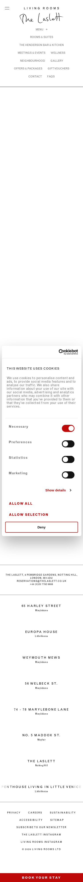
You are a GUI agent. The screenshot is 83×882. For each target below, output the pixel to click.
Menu (7, 7)
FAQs (51, 76)
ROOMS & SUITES (41, 37)
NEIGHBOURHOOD (32, 60)
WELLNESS (58, 52)
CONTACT (35, 76)
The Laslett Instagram (41, 834)
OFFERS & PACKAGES (28, 68)
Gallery (56, 60)
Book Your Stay (41, 878)
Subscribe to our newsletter (41, 827)
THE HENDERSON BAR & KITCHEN (41, 45)
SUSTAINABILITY (63, 812)
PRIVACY (14, 812)
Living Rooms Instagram (41, 842)
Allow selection (28, 514)
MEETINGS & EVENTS (31, 52)
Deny (41, 527)
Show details (55, 490)
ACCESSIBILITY (31, 820)
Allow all (21, 503)
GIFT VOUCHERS (58, 68)
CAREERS (35, 812)
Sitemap (57, 820)
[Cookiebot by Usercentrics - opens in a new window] (59, 352)
